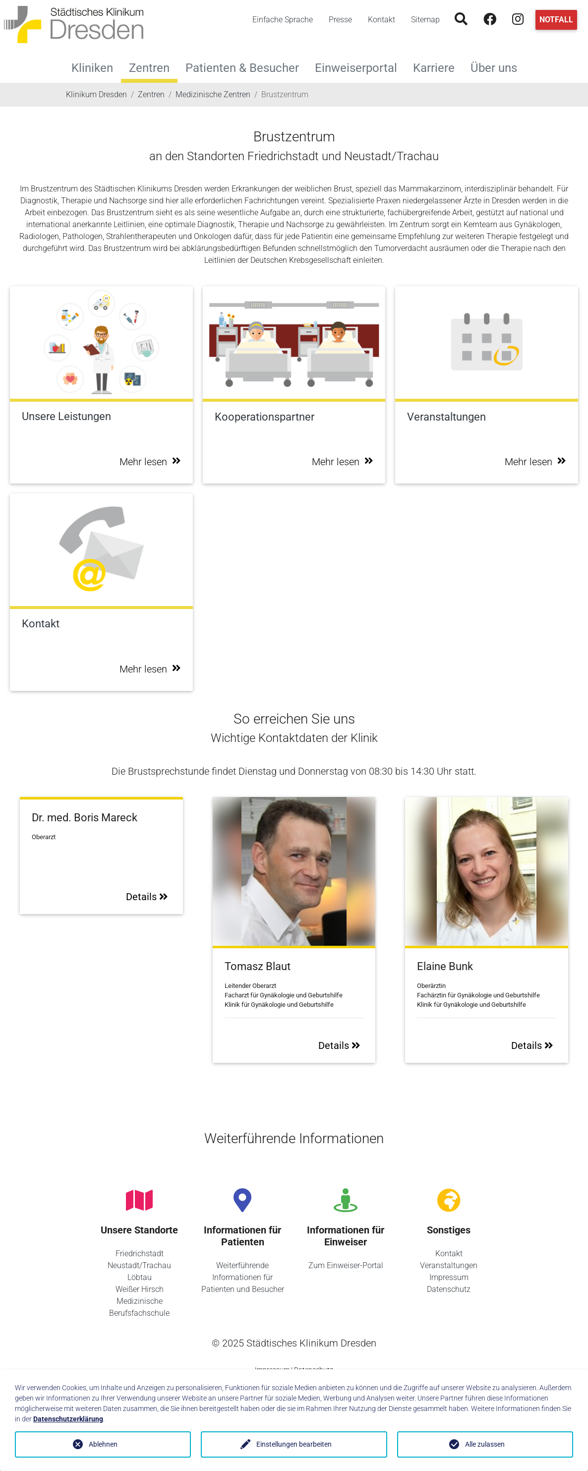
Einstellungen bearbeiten (294, 1444)
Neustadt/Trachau (139, 1265)
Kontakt (381, 19)
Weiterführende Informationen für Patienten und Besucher (242, 1277)
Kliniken (96, 67)
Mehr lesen (150, 462)
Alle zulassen (485, 1444)
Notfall (556, 19)
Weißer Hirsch (140, 1289)
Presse (340, 19)
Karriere (438, 67)
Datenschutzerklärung (68, 1419)
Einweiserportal (360, 67)
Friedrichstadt (140, 1253)
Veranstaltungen (448, 1265)
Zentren (149, 68)
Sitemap (425, 19)
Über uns (497, 67)
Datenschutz (448, 1289)
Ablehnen (103, 1444)
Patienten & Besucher (246, 67)
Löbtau (139, 1277)
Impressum (449, 1277)
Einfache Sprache (282, 19)
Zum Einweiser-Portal (345, 1265)
